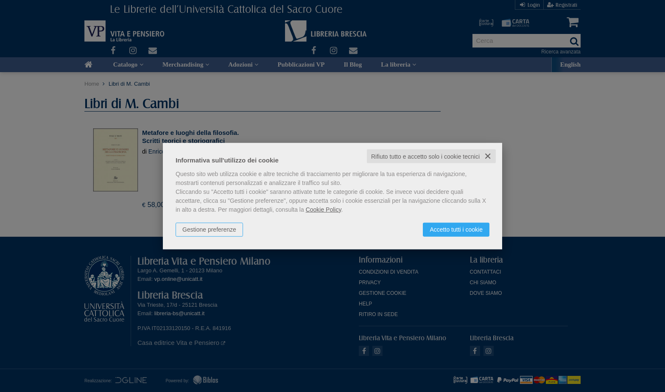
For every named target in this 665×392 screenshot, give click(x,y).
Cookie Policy (323, 209)
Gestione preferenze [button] (209, 229)
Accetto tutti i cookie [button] (456, 229)
